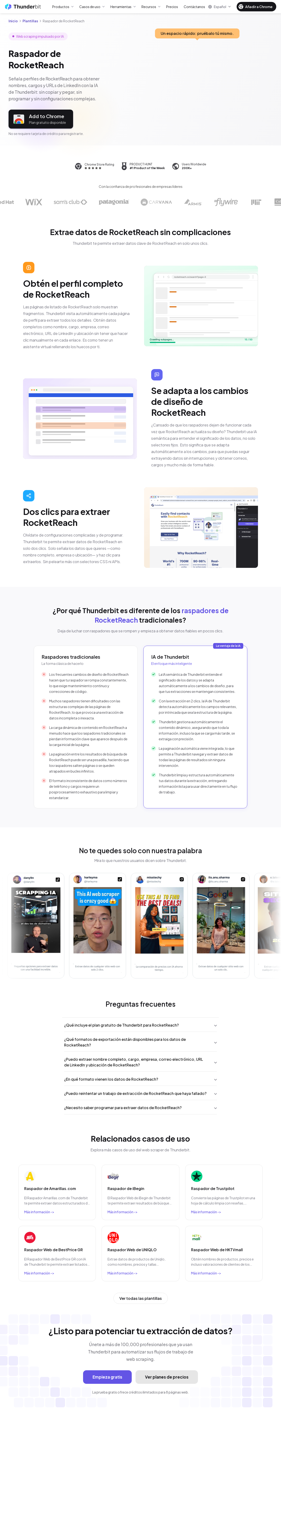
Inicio (13, 21)
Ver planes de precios (166, 1377)
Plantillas (30, 21)
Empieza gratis (107, 1377)
